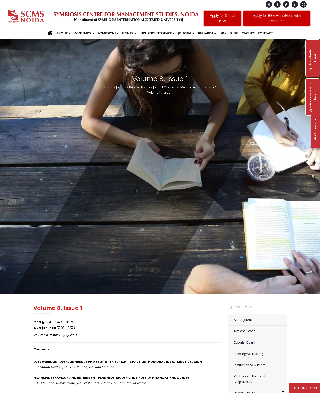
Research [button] (207, 33)
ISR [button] (223, 33)
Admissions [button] (108, 33)
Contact (265, 33)
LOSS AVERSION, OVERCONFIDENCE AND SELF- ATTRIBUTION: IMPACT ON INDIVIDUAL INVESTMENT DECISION (117, 361)
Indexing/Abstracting (248, 354)
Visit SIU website (315, 130)
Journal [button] (186, 33)
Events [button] (129, 33)
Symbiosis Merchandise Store (312, 97)
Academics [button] (84, 33)
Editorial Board (244, 342)
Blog (234, 33)
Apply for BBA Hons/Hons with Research (277, 18)
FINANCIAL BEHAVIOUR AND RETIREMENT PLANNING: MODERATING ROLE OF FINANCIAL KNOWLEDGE (111, 377)
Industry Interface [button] (157, 33)
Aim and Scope (244, 331)
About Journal (243, 320)
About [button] (64, 33)
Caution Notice (304, 388)
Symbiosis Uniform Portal (312, 58)
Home (108, 87)
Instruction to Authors (249, 365)
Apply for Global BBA (222, 18)
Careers (248, 33)
